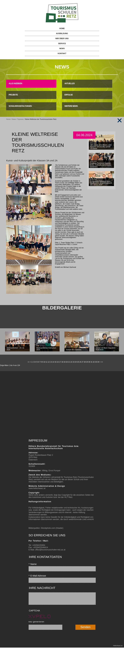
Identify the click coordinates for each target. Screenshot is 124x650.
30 (89, 362)
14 (53, 362)
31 (91, 362)
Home (8, 119)
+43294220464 (38, 545)
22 (71, 362)
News (14, 119)
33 (96, 362)
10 (44, 362)
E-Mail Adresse (37, 576)
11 (46, 362)
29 (87, 362)
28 (85, 362)
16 (58, 362)
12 (49, 362)
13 (51, 362)
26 (80, 362)
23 (73, 362)
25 (78, 362)
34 (98, 362)
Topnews (20, 119)
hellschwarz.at (117, 648)
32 (94, 362)
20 (67, 362)
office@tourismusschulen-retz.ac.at (50, 550)
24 (76, 362)
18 (62, 362)
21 (69, 362)
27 (82, 362)
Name (33, 564)
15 (56, 362)
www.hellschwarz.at (37, 488)
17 (60, 362)
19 (64, 362)
